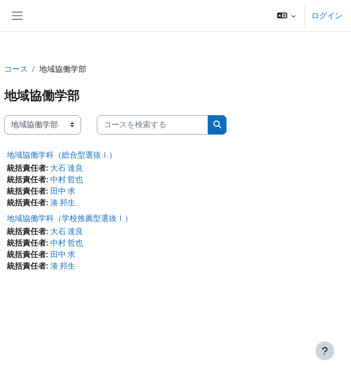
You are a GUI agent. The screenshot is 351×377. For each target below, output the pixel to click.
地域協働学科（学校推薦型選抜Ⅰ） (69, 218)
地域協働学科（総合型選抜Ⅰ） (62, 155)
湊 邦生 (63, 202)
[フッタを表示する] (324, 350)
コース (16, 69)
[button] (286, 15)
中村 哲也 (67, 179)
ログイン (327, 15)
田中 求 (63, 191)
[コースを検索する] (152, 124)
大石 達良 (67, 168)
